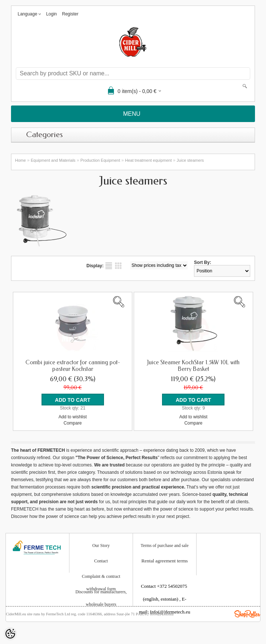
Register (70, 14)
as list (108, 265)
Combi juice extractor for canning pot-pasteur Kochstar (72, 365)
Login (51, 14)
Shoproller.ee (247, 614)
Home (20, 160)
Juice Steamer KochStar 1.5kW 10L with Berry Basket (193, 365)
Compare (73, 423)
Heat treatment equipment (148, 160)
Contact (101, 561)
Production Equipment (100, 160)
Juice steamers (190, 160)
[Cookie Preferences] (10, 633)
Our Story (101, 545)
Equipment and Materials (53, 160)
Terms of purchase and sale (164, 545)
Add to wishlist (72, 416)
